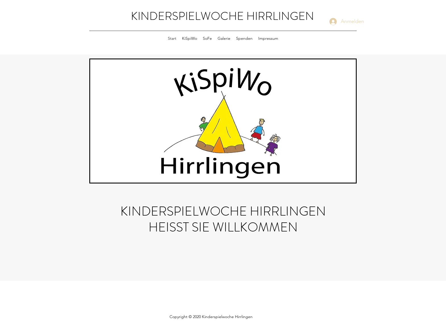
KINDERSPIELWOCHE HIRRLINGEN (222, 16)
